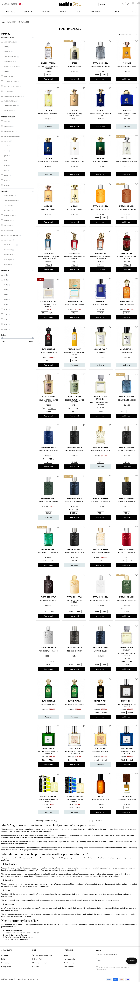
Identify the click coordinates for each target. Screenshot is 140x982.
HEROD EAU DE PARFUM (48, 600)
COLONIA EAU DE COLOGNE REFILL (74, 353)
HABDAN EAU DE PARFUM (74, 552)
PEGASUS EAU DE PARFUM (48, 651)
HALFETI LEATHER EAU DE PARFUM (126, 258)
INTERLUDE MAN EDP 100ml (48, 162)
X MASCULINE (100, 704)
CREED (74, 63)
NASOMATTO (126, 796)
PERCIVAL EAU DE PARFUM (48, 451)
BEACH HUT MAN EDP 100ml (48, 114)
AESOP (100, 796)
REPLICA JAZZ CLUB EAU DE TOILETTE (48, 67)
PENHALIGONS (48, 254)
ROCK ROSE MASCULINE (48, 352)
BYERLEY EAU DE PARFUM (48, 502)
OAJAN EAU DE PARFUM (126, 451)
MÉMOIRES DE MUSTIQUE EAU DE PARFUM (74, 753)
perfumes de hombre (35, 850)
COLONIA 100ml (126, 352)
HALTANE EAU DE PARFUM (126, 600)
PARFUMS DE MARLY (100, 63)
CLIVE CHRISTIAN (126, 301)
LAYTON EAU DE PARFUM (74, 502)
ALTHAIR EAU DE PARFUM (126, 209)
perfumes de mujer (19, 850)
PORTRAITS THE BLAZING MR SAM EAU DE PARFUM (48, 258)
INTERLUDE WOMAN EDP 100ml (127, 115)
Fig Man (8, 939)
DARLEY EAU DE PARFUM (101, 552)
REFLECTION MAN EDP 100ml (126, 162)
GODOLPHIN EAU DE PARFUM (74, 601)
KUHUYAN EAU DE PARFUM (100, 502)
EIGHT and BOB (127, 701)
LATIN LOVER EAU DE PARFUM (48, 305)
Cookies (35, 967)
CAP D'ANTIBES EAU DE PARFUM (126, 753)
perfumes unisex (51, 850)
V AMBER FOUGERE (127, 305)
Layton (8, 930)
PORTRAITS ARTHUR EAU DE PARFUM (74, 258)
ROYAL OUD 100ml (74, 66)
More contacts (69, 959)
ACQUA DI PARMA (74, 349)
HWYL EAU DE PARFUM (100, 800)
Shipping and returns (40, 963)
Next (99, 821)
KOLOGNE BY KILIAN (100, 305)
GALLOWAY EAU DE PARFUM (100, 600)
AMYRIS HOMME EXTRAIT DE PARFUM (100, 403)
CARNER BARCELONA (48, 301)
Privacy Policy (37, 959)
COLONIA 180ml (100, 352)
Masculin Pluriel (11, 933)
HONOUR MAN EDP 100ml (74, 162)
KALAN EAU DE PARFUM (126, 552)
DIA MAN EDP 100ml (48, 209)
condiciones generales (112, 967)
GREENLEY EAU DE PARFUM (48, 552)
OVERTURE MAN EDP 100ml (126, 66)
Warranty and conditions (42, 955)
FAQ (3, 959)
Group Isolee (6, 967)
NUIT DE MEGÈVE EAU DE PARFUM (127, 705)
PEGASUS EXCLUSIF (74, 651)
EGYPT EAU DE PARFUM (100, 752)
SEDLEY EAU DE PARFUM (127, 400)
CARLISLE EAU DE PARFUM (74, 451)
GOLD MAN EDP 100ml (74, 209)
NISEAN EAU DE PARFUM (127, 502)
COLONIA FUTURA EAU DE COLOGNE (74, 401)
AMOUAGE (127, 63)
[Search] (112, 4)
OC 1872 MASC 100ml (48, 704)
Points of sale (69, 963)
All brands (5, 955)
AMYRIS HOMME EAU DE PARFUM (127, 654)
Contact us (5, 963)
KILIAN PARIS (100, 301)
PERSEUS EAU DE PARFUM (100, 209)
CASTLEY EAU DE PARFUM (100, 66)
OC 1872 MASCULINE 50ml (74, 704)
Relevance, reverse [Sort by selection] (127, 34)
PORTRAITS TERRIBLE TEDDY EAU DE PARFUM (100, 258)
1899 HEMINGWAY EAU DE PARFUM (48, 800)
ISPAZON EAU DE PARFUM (100, 451)
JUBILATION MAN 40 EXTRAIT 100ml (74, 115)
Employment (69, 967)
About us (67, 955)
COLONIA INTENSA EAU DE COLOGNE (48, 401)
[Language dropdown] (21, 4)
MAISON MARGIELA (48, 63)
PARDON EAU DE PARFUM (127, 800)
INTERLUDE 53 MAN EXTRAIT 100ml (100, 115)
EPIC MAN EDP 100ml (100, 162)
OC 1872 (8, 937)
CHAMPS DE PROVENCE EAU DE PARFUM (48, 753)
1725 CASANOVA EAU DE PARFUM (74, 800)
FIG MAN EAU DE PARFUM (74, 305)
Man (6, 935)
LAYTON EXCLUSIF (100, 651)
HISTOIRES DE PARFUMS (48, 796)
